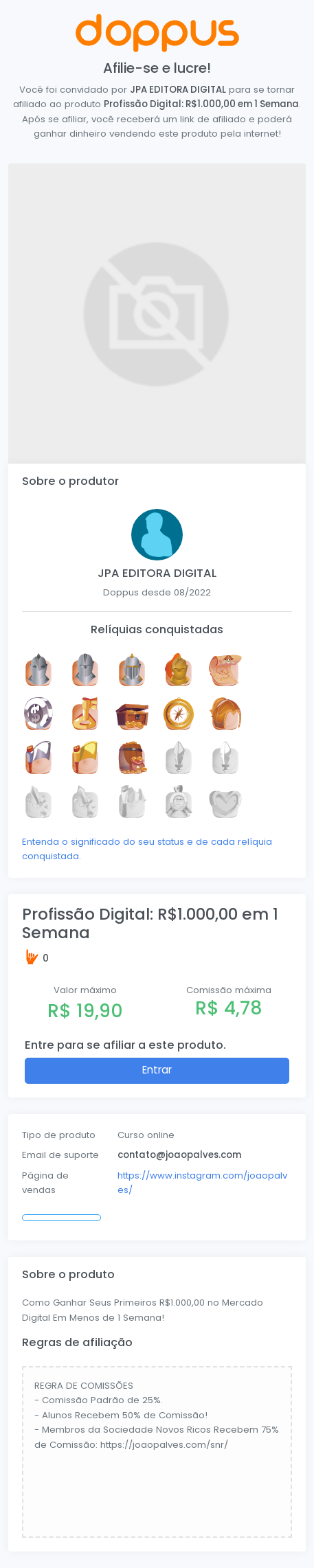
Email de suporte (60, 1154)
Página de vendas (45, 1182)
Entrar (157, 1070)
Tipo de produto (59, 1134)
